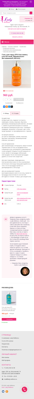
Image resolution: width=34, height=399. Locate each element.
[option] (9, 307)
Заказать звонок (17, 37)
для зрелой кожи (22, 200)
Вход (11, 9)
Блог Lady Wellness (7, 387)
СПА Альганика (21, 189)
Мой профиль (6, 360)
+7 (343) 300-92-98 (17, 33)
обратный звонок (21, 234)
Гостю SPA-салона (7, 341)
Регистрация (20, 9)
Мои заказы (5, 357)
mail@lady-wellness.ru (10, 379)
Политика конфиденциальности (11, 350)
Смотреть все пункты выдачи (17, 29)
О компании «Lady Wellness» (10, 338)
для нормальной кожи (24, 198)
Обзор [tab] (6, 113)
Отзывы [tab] (15, 113)
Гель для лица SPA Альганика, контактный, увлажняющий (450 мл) (9, 308)
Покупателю (5, 344)
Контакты (5, 347)
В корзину (9, 319)
